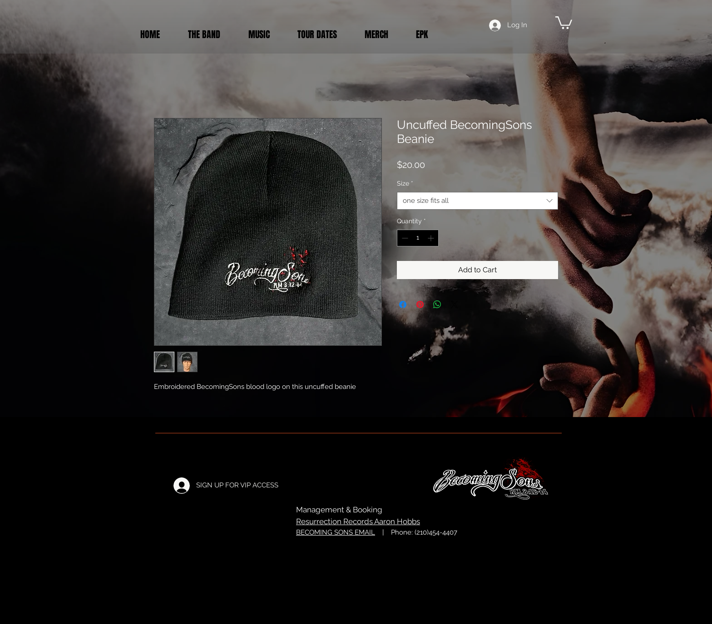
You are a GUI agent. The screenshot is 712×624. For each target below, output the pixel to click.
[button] (563, 22)
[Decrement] (404, 238)
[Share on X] (454, 304)
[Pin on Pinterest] (420, 304)
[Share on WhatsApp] (437, 304)
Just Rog (418, 558)
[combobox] (477, 201)
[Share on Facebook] (402, 304)
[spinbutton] (418, 238)
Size (405, 183)
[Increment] (431, 238)
